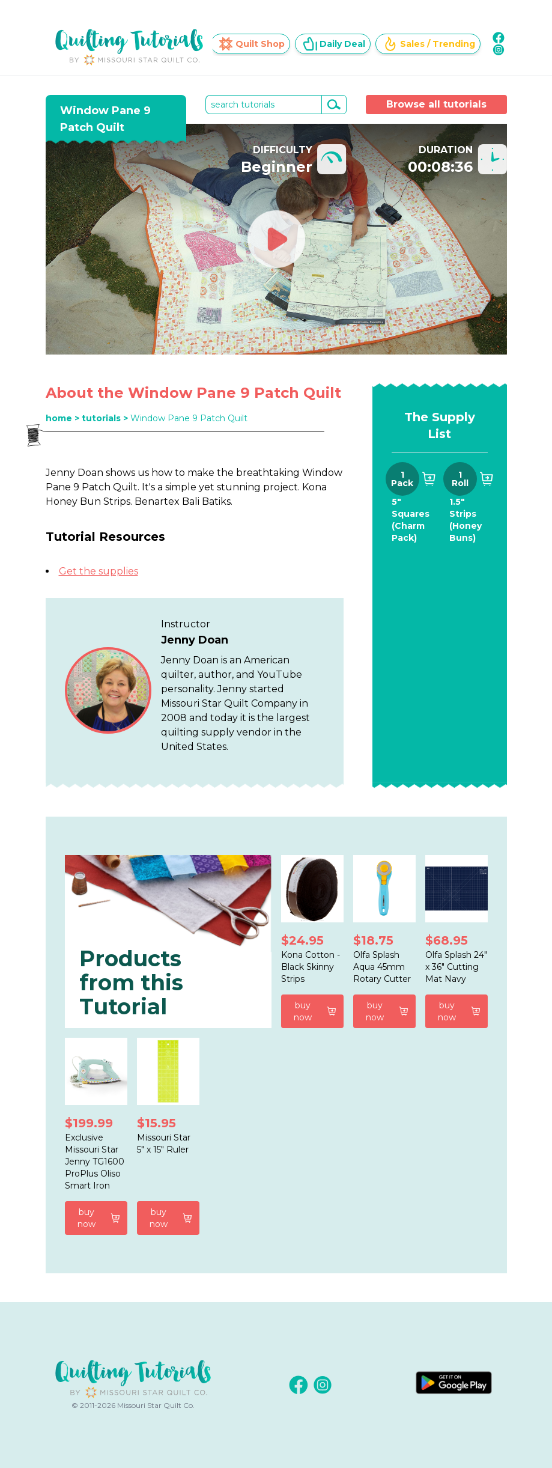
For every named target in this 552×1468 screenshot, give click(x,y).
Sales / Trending (429, 44)
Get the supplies (98, 571)
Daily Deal (334, 44)
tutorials (101, 418)
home (59, 418)
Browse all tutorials (436, 104)
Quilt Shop (252, 44)
